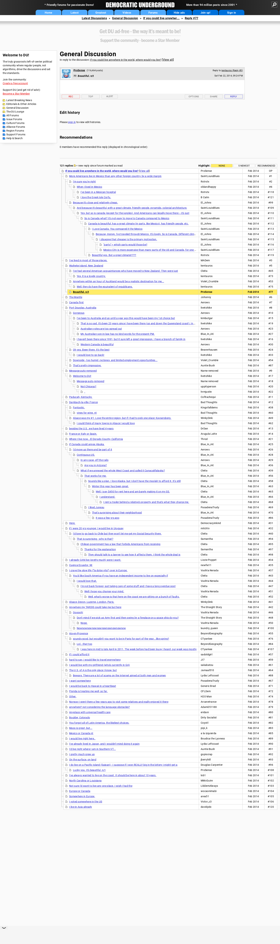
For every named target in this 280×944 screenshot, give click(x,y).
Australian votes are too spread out (101, 328)
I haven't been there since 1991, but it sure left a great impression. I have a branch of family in (131, 339)
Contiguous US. (86, 454)
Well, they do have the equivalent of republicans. (105, 286)
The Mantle (75, 297)
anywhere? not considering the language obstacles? (99, 707)
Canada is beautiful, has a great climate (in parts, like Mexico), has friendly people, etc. (138, 223)
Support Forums (15, 134)
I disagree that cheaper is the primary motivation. (128, 239)
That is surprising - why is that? (95, 538)
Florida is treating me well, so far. (88, 691)
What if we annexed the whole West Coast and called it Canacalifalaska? (123, 470)
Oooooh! (78, 612)
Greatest (100, 12)
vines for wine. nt (87, 412)
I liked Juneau (96, 507)
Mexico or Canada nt (81, 733)
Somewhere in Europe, (82, 796)
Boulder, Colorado (79, 717)
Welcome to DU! (82, 376)
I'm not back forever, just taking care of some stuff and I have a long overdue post (128, 586)
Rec (71, 96)
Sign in (231, 12)
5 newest (244, 165)
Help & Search (14, 138)
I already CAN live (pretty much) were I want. (95, 559)
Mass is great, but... (80, 728)
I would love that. (87, 580)
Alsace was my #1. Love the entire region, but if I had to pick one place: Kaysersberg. (122, 418)
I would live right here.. (82, 738)
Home (48, 12)
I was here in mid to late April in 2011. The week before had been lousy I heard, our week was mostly (139, 649)
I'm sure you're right (84, 181)
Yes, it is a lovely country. (91, 276)
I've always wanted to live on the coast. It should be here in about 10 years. (112, 775)
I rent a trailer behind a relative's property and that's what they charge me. (146, 502)
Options (194, 96)
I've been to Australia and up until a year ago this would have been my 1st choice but (126, 318)
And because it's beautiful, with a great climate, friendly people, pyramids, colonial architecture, (132, 207)
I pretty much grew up (82, 754)
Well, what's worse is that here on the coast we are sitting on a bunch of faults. (134, 596)
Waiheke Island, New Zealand (86, 265)
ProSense (79, 70)
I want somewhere (80, 680)
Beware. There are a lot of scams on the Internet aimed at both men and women (119, 675)
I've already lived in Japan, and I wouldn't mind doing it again (104, 743)
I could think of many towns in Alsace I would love (106, 423)
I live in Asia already (80, 806)
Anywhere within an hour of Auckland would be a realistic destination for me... (118, 281)
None (222, 165)
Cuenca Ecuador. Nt (80, 565)
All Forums (12, 115)
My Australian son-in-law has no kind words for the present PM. (118, 333)
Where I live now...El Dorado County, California (96, 439)
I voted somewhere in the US (85, 801)
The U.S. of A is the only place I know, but (93, 670)
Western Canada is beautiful (97, 344)
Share (214, 96)
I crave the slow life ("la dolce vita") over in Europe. (98, 570)
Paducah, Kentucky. (80, 397)
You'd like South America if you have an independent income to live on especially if (120, 575)
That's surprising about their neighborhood (117, 512)
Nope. (84, 622)
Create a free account (15, 83)
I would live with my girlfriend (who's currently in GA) (99, 665)
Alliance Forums (15, 126)
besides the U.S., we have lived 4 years (91, 428)
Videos (127, 12)
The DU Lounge (15, 111)
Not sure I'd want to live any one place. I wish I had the (100, 785)
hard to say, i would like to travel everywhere (95, 659)
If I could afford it (79, 654)
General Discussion (125, 18)
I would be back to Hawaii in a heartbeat (92, 686)
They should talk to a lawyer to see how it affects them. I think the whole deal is (134, 554)
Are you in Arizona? (95, 465)
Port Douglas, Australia (82, 307)
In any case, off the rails (94, 460)
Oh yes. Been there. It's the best (91, 349)
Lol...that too (84, 643)
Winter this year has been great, (110, 486)
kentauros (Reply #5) (232, 70)
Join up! (205, 12)
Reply (233, 96)
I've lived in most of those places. (88, 260)
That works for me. (95, 475)
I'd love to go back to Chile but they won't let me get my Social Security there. (117, 533)
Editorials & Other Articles (21, 104)
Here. (72, 523)
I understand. (107, 496)
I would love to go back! (90, 355)
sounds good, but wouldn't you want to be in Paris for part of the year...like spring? (121, 638)
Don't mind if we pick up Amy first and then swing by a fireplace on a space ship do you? (128, 617)
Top (90, 96)
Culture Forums (15, 123)
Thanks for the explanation (100, 549)
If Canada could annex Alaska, (87, 444)
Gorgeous (78, 312)
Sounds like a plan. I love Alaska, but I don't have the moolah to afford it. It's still (134, 481)
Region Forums (15, 130)
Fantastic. (79, 407)
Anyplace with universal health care (90, 712)
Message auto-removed (83, 370)
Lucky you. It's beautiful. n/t (89, 770)
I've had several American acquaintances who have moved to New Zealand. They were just (125, 270)
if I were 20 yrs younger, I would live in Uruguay (96, 528)
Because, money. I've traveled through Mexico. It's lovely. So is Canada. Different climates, (148, 234)
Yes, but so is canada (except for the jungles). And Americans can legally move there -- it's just (135, 213)
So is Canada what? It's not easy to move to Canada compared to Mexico (126, 218)
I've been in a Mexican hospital (98, 192)
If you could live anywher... (161, 18)
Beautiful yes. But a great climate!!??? (114, 255)
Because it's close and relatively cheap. (95, 202)
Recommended (266, 165)
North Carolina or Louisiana (85, 780)
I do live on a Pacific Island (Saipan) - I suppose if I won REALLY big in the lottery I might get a (123, 764)
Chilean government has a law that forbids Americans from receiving (121, 544)
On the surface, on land (82, 759)
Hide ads (179, 12)
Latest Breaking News (19, 100)
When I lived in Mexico (89, 186)
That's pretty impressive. (87, 365)
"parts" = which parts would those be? (125, 244)
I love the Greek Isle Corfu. (96, 197)
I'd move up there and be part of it (92, 449)
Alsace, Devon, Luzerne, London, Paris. (91, 601)
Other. (72, 696)
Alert (109, 96)
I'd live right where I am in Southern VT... (92, 749)
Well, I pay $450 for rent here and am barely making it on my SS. (133, 491)
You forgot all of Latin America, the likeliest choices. (99, 722)
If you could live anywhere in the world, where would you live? (125, 59)
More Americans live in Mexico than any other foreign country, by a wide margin (115, 176)
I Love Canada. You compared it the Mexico (117, 228)
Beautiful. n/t (81, 291)
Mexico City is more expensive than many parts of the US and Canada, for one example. (154, 249)
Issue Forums (14, 119)
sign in (72, 122)
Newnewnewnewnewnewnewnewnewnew (101, 628)
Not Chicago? (88, 386)
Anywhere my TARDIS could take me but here (95, 607)
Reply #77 (191, 18)
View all (168, 59)
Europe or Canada (79, 791)
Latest (75, 12)
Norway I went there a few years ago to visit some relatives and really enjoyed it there (118, 701)
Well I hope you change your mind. (104, 591)
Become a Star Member (16, 93)
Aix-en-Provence (78, 633)
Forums (153, 12)
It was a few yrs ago (107, 517)
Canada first (76, 302)
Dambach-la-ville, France (83, 402)
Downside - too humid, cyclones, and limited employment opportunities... (115, 360)
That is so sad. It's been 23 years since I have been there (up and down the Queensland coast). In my (139, 323)
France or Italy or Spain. (83, 433)
